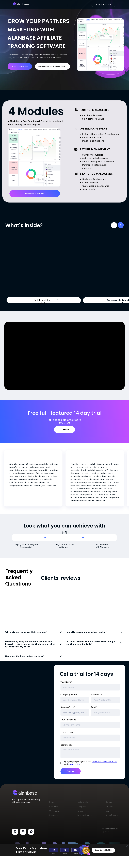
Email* (94, 707)
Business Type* (67, 707)
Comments (66, 744)
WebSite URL (97, 694)
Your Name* (66, 682)
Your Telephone (68, 719)
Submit (70, 771)
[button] (57, 300)
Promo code (66, 732)
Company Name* (69, 694)
